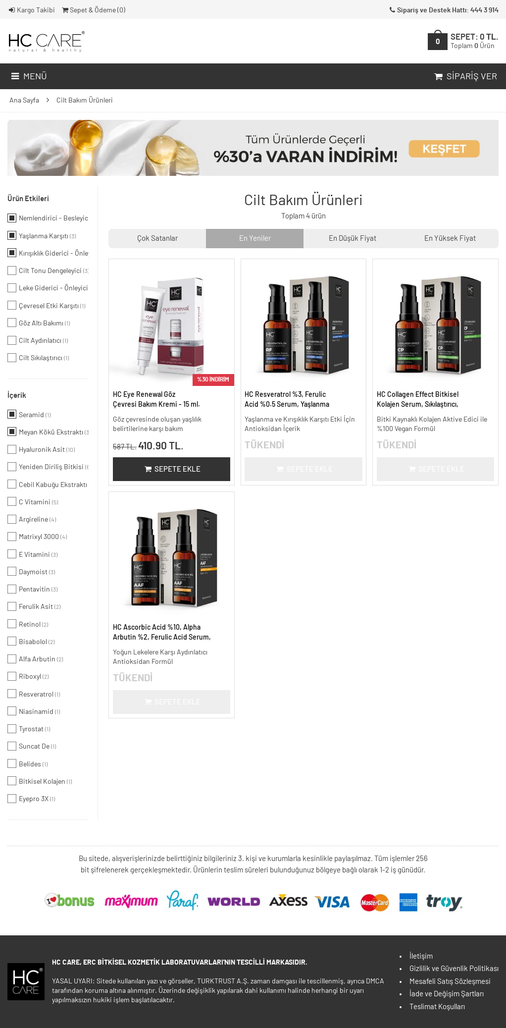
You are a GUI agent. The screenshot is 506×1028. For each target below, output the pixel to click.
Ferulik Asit (33, 606)
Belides (27, 763)
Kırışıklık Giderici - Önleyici (48, 252)
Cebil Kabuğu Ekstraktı (48, 484)
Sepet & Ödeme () (92, 10)
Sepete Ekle (172, 469)
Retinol (27, 623)
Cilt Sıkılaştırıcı (38, 357)
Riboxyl (28, 676)
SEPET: (475, 41)
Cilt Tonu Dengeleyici (48, 270)
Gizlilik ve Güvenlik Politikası (454, 969)
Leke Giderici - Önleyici (48, 287)
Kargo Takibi (31, 10)
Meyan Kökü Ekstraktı (48, 431)
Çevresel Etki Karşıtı (46, 305)
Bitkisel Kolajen (39, 780)
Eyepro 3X (31, 798)
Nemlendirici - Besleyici (48, 218)
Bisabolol (30, 641)
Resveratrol (33, 693)
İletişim (421, 956)
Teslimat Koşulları (437, 1007)
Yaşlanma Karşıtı (41, 235)
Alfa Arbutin (35, 658)
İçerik (16, 395)
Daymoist (31, 571)
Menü (28, 76)
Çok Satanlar (157, 238)
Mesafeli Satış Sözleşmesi (450, 981)
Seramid (29, 414)
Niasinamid (33, 710)
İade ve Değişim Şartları (446, 994)
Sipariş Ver (464, 76)
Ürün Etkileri (28, 199)
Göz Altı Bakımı (38, 322)
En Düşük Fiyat (352, 238)
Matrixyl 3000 (37, 536)
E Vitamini (32, 553)
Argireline (31, 519)
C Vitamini (32, 501)
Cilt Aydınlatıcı (37, 340)
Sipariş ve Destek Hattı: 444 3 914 (443, 10)
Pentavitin (32, 589)
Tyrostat (28, 728)
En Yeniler (255, 238)
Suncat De (31, 746)
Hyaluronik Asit (41, 449)
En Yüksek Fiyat (450, 238)
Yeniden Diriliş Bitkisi (48, 466)
